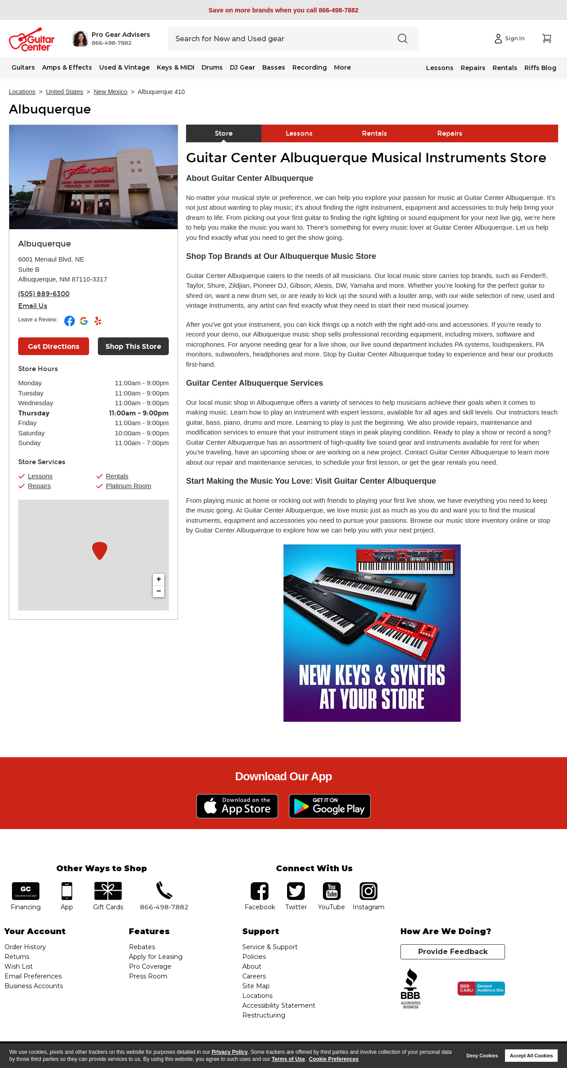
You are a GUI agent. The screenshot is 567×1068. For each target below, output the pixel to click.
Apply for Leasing (156, 957)
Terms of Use (288, 1059)
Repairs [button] (39, 485)
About (251, 966)
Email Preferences (33, 976)
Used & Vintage (124, 67)
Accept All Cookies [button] (531, 1055)
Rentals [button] (117, 476)
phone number (164, 885)
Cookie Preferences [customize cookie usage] (334, 1059)
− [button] (158, 591)
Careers (254, 976)
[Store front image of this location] (93, 177)
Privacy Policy (230, 1052)
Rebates (142, 947)
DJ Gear (242, 67)
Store (224, 133)
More (342, 67)
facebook (259, 885)
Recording (309, 67)
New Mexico (111, 91)
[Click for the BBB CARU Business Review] (481, 989)
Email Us (32, 306)
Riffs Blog (540, 68)
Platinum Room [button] (128, 485)
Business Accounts (33, 986)
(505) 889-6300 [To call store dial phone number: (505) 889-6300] (44, 294)
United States (64, 91)
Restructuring (263, 1015)
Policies (254, 957)
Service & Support (270, 947)
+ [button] (158, 579)
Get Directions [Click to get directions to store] (53, 346)
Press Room (148, 976)
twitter (296, 885)
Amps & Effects (67, 67)
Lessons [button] (40, 476)
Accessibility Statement (278, 1005)
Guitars (23, 67)
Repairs (473, 68)
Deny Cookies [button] (482, 1055)
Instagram (368, 885)
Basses (273, 67)
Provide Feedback (453, 951)
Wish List (18, 966)
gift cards (108, 885)
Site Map (256, 986)
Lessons (440, 68)
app (67, 885)
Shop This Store (133, 346)
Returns (16, 957)
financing (26, 885)
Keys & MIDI (175, 67)
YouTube (332, 885)
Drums (212, 67)
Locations (22, 91)
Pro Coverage (150, 966)
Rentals (505, 68)
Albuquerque (50, 109)
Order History (25, 947)
